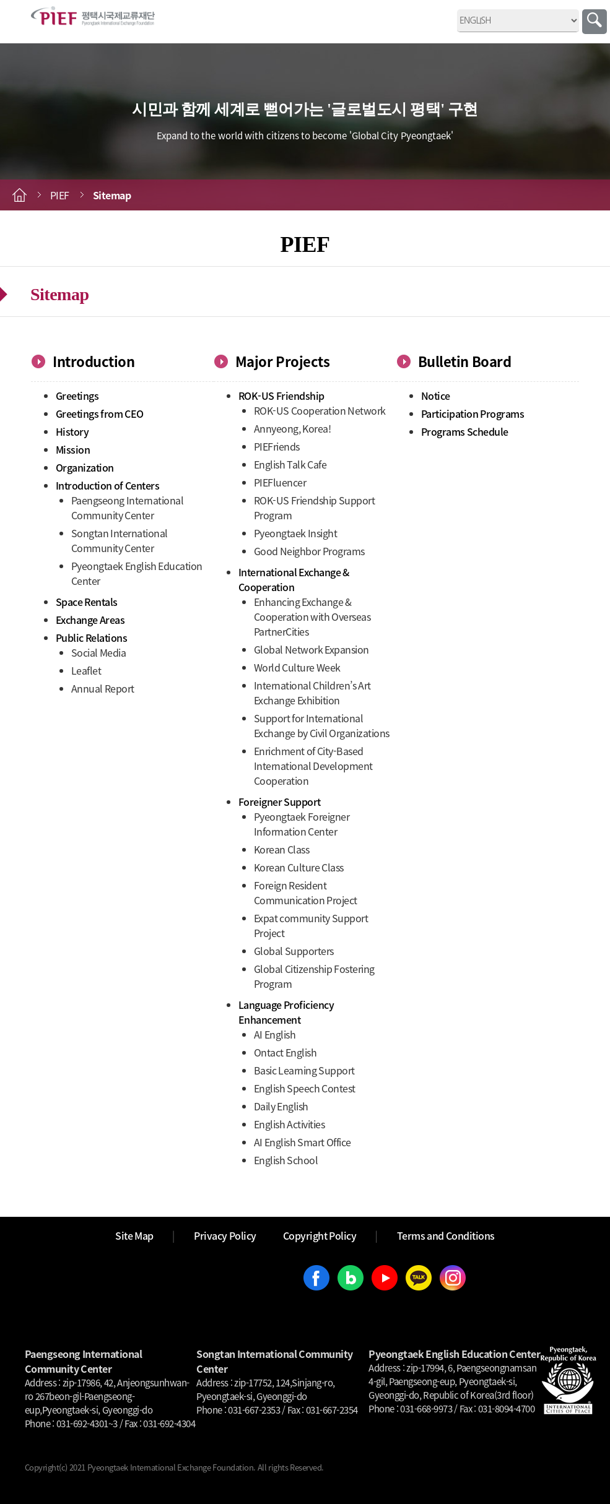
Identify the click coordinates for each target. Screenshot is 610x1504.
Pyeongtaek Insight (296, 532)
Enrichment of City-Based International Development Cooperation (313, 765)
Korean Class (282, 849)
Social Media (98, 652)
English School (286, 1159)
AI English (275, 1034)
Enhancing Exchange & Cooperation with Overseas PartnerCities (312, 616)
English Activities (289, 1124)
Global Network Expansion (311, 649)
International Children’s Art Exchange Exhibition (312, 692)
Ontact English (285, 1052)
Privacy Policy (225, 1235)
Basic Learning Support (304, 1070)
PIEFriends (277, 446)
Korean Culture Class (299, 867)
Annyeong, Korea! (292, 428)
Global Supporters (294, 950)
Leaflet (86, 670)
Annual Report (102, 688)
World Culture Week (297, 667)
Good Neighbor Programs (309, 550)
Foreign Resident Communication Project (305, 892)
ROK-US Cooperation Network (320, 410)
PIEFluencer (280, 482)
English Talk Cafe (290, 464)
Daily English (281, 1106)
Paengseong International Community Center (127, 507)
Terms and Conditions (446, 1235)
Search (594, 21)
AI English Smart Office (302, 1141)
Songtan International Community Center (119, 540)
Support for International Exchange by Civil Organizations (322, 725)
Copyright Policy (320, 1235)
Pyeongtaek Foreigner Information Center (302, 824)
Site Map (134, 1235)
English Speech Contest (304, 1088)
